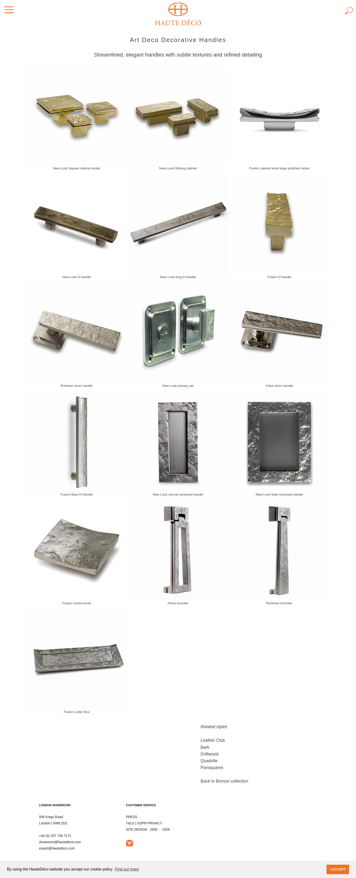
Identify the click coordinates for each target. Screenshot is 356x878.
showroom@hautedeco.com (60, 842)
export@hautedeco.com (57, 848)
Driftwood (209, 754)
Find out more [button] (127, 869)
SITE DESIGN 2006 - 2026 (148, 829)
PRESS (131, 817)
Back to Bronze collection (224, 781)
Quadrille (209, 760)
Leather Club (213, 740)
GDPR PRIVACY (149, 823)
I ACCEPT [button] (338, 869)
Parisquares (212, 767)
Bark (205, 747)
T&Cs (130, 823)
